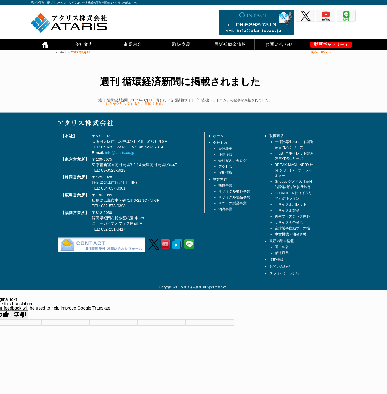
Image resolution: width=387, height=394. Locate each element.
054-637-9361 (113, 188)
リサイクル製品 (287, 210)
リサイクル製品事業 (234, 197)
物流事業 (225, 209)
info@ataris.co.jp (119, 152)
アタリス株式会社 (190, 287)
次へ (326, 52)
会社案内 (84, 44)
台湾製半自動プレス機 (292, 228)
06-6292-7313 (113, 147)
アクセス (225, 167)
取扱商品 (181, 44)
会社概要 (225, 149)
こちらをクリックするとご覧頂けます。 (133, 104)
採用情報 (225, 173)
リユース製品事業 (232, 203)
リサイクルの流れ (289, 222)
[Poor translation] (19, 314)
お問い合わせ (279, 44)
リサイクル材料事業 (234, 191)
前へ (312, 52)
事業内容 (132, 44)
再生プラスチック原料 (292, 216)
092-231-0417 (113, 229)
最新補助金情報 (230, 44)
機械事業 (225, 185)
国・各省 (282, 247)
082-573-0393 (113, 206)
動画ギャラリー (329, 44)
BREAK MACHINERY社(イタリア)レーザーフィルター (294, 170)
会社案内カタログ (232, 161)
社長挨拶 (225, 155)
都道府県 (282, 253)
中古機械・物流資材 (290, 234)
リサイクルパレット (290, 204)
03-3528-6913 (113, 170)
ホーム (218, 136)
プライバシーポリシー (287, 273)
